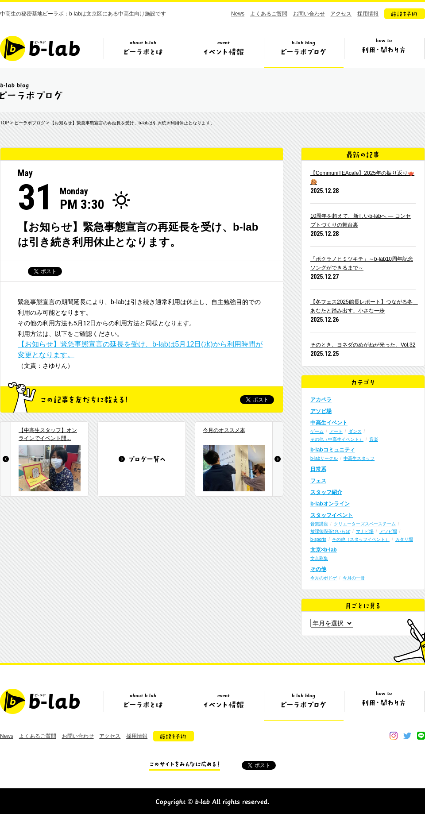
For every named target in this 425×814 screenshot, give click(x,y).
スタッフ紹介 (326, 492)
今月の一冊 (354, 577)
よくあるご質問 (268, 14)
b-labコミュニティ (332, 450)
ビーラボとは (143, 52)
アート (336, 431)
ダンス (355, 431)
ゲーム (317, 431)
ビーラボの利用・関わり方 (384, 52)
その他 (318, 569)
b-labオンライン (330, 504)
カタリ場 (404, 539)
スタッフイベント (331, 515)
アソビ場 (321, 411)
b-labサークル (324, 458)
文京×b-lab (323, 550)
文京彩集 (319, 558)
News (237, 14)
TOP (4, 122)
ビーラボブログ (304, 52)
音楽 (373, 439)
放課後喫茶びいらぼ (330, 531)
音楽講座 (319, 523)
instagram (394, 736)
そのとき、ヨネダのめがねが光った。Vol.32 (362, 345)
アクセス (341, 14)
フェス (318, 481)
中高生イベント (329, 423)
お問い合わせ (309, 14)
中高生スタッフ (359, 458)
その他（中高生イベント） (336, 439)
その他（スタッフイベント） (361, 539)
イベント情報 (223, 52)
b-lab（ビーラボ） (40, 48)
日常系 (318, 469)
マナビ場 (365, 531)
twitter (407, 736)
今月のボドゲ (323, 577)
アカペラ (321, 400)
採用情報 (368, 14)
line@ (421, 736)
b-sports (318, 539)
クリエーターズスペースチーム (365, 523)
